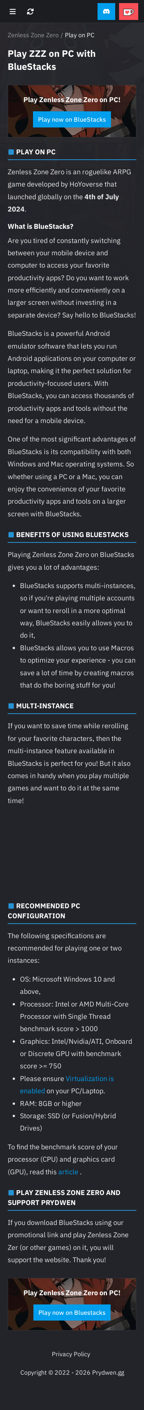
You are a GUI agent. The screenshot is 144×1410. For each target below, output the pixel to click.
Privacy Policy (71, 1354)
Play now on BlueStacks (72, 119)
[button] (106, 11)
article (68, 1171)
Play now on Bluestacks (72, 1312)
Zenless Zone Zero (33, 35)
